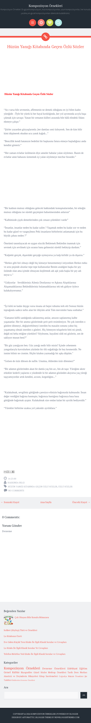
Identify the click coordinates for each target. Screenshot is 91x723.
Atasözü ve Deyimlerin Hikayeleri (21, 676)
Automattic (28, 717)
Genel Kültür (11, 672)
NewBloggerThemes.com (66, 717)
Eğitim (83, 668)
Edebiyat (72, 668)
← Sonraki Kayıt (10, 502)
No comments (16, 490)
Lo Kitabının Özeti (13, 636)
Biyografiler (26, 672)
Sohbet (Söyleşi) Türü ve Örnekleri (20, 630)
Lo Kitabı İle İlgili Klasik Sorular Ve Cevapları (26, 648)
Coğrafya (63, 676)
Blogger (73, 714)
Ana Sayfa (45, 502)
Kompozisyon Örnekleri (46, 6)
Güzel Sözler (40, 672)
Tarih (70, 672)
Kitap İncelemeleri (48, 676)
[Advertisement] (45, 72)
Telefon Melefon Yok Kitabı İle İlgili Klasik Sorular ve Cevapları (34, 654)
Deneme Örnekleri (53, 668)
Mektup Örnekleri (57, 672)
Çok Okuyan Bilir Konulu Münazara (32, 617)
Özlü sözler (65, 486)
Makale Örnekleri (76, 676)
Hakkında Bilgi (16, 482)
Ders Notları (80, 672)
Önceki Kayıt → (81, 502)
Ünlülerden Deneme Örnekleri (23, 680)
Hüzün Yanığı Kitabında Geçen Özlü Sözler (45, 46)
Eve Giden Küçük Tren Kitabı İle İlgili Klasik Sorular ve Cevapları (35, 642)
